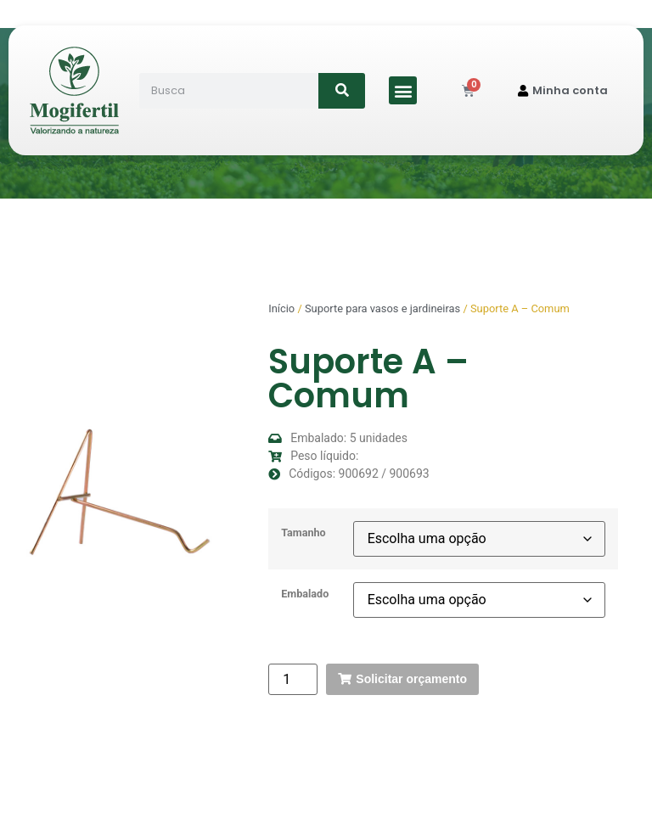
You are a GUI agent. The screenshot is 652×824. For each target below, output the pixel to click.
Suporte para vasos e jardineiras (382, 308)
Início (281, 308)
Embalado (305, 594)
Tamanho (303, 533)
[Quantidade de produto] (293, 679)
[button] (403, 90)
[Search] (341, 91)
